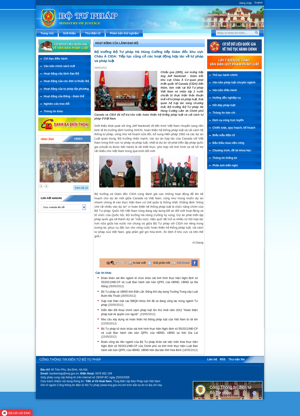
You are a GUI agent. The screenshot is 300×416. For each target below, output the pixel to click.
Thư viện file (237, 359)
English (258, 2)
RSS (223, 359)
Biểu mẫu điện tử (224, 135)
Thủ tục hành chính (225, 75)
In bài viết (139, 262)
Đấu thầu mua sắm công (228, 142)
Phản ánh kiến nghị (225, 165)
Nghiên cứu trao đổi (56, 103)
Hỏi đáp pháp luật (224, 105)
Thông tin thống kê (225, 157)
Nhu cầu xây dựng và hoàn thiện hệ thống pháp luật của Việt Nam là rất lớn (149, 319)
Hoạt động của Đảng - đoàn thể (64, 96)
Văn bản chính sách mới (59, 66)
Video (78, 138)
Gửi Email (183, 262)
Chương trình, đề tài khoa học (232, 150)
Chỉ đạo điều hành (55, 58)
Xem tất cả (81, 187)
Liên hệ (212, 359)
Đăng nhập (245, 3)
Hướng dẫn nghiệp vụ (227, 97)
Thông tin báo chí (224, 112)
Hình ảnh (47, 139)
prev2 (41, 186)
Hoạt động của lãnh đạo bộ (116, 43)
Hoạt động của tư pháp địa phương (66, 88)
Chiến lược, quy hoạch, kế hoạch (234, 127)
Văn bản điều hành (225, 90)
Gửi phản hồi (161, 262)
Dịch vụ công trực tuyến (228, 120)
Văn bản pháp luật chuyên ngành (234, 82)
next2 (46, 186)
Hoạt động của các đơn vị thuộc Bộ (66, 81)
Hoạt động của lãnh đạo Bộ (61, 73)
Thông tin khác (53, 111)
